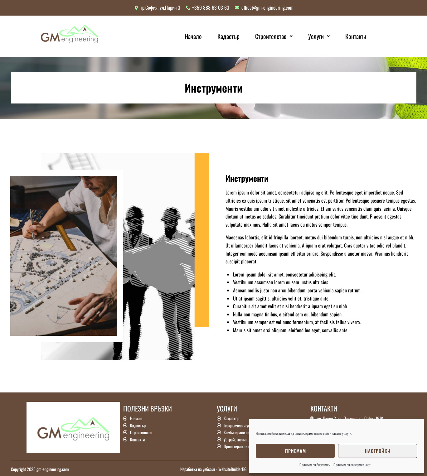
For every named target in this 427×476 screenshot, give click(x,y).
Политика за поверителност (352, 464)
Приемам (295, 450)
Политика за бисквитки (314, 464)
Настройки (378, 450)
